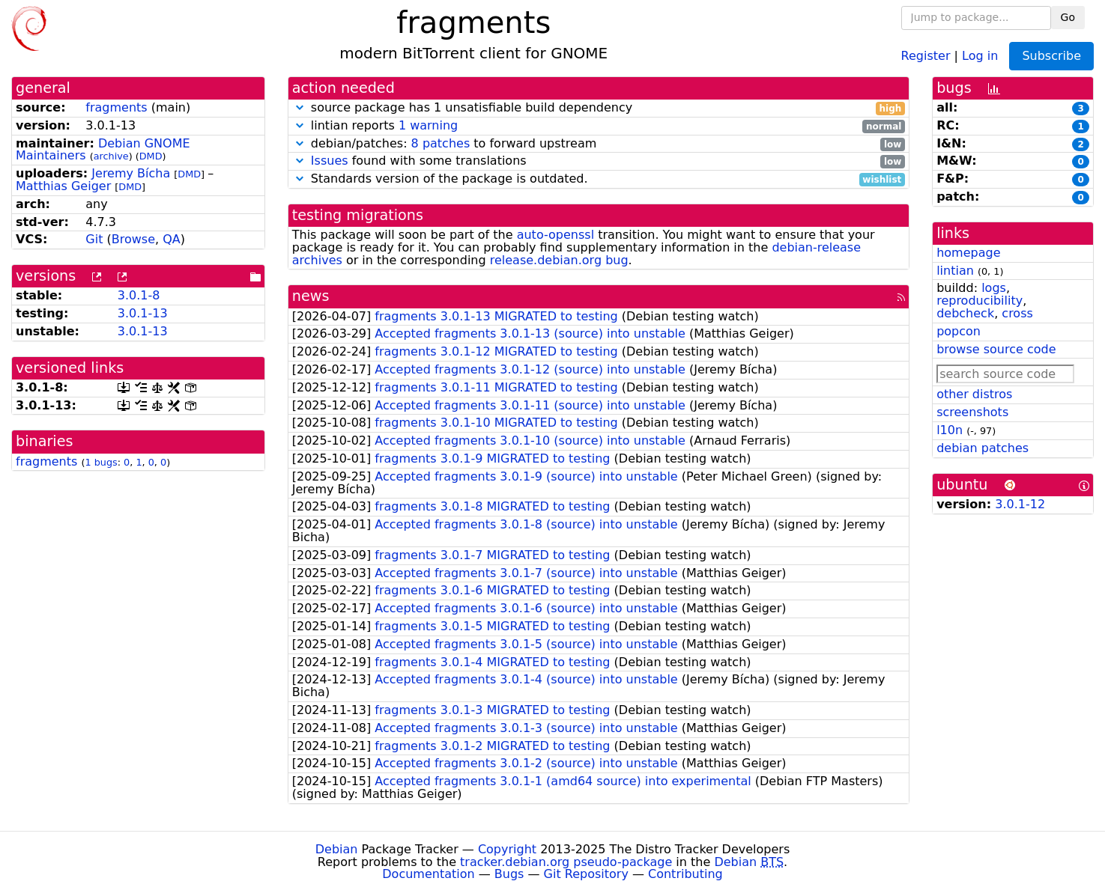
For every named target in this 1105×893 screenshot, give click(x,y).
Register (926, 55)
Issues (329, 160)
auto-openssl (555, 235)
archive (111, 156)
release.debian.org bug (559, 260)
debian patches (982, 448)
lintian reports (598, 126)
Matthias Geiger (63, 186)
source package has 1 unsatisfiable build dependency (598, 108)
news (311, 296)
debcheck (965, 313)
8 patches (440, 143)
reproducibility (979, 300)
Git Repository (586, 874)
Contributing (685, 874)
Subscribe (1051, 56)
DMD (151, 156)
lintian (955, 270)
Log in (980, 55)
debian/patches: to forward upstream (598, 144)
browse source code (996, 349)
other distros (974, 394)
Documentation (428, 874)
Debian (336, 849)
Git (94, 239)
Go (1068, 17)
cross (1017, 313)
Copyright (507, 849)
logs (993, 288)
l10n (949, 430)
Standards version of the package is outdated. (598, 179)
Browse (133, 239)
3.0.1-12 (1020, 504)
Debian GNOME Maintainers (103, 149)
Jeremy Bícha (130, 173)
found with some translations (598, 161)
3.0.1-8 (139, 295)
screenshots (972, 412)
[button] (299, 107)
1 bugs (101, 462)
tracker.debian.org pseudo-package (566, 862)
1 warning (428, 125)
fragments (116, 107)
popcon (958, 331)
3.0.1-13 (143, 313)
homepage (968, 253)
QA (172, 239)
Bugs (509, 874)
